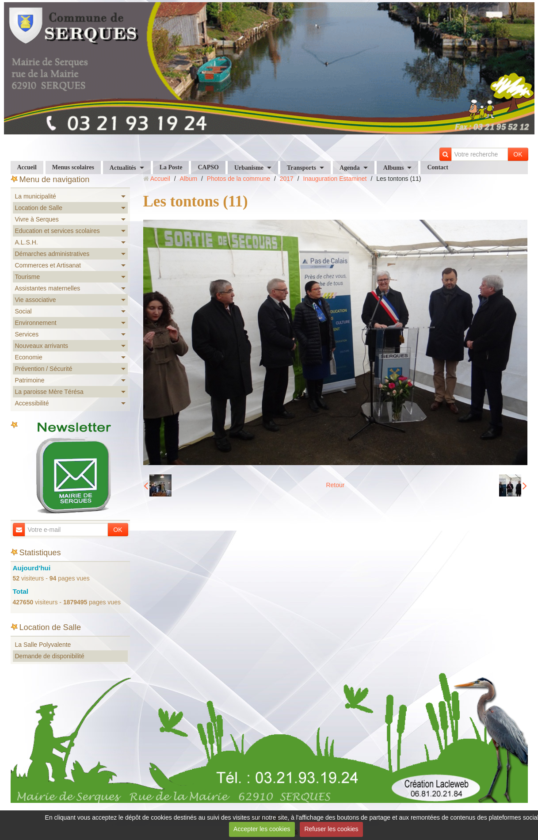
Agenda (350, 167)
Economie (28, 357)
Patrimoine (30, 380)
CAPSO (208, 167)
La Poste (171, 167)
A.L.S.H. (26, 242)
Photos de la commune (238, 178)
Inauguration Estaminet (335, 178)
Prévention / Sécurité (43, 368)
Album (188, 178)
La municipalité (35, 196)
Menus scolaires (73, 167)
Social (23, 311)
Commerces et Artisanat (48, 265)
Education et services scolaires (57, 230)
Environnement (36, 322)
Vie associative (35, 299)
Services (27, 334)
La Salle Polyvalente (43, 644)
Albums (393, 167)
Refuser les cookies (331, 828)
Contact (437, 167)
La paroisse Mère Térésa (49, 391)
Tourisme (27, 276)
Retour (335, 485)
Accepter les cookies (261, 828)
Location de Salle (38, 207)
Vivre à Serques (37, 219)
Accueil (27, 167)
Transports (301, 167)
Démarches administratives (52, 253)
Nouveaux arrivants (42, 345)
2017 (287, 178)
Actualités (123, 167)
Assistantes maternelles (47, 288)
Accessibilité (32, 403)
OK (517, 154)
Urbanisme (248, 167)
